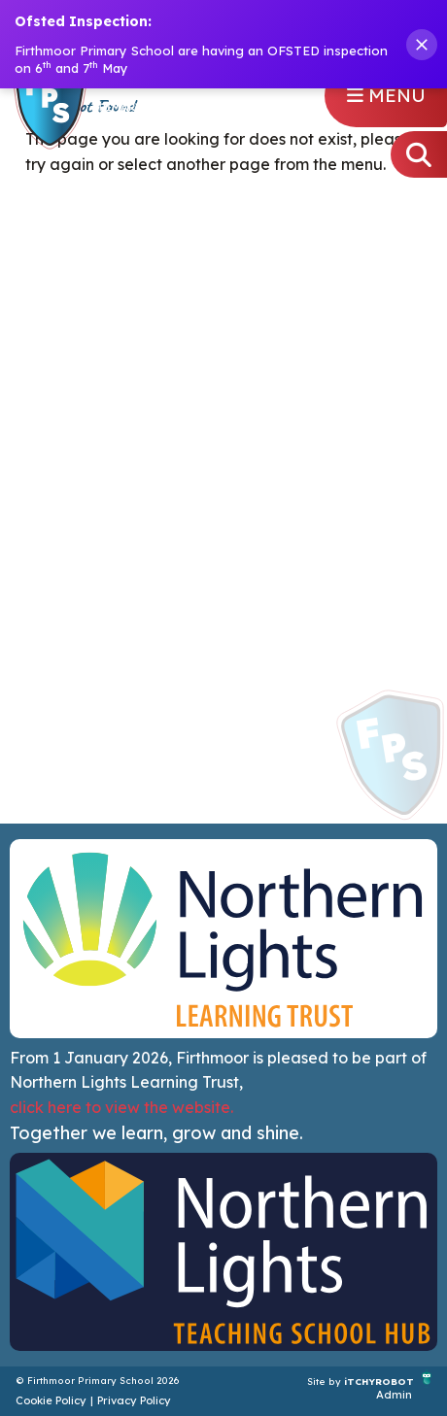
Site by (325, 1380)
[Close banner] (421, 44)
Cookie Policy (51, 1400)
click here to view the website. (121, 1107)
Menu (386, 95)
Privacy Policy (134, 1400)
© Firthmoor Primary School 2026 (98, 1380)
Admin (394, 1394)
